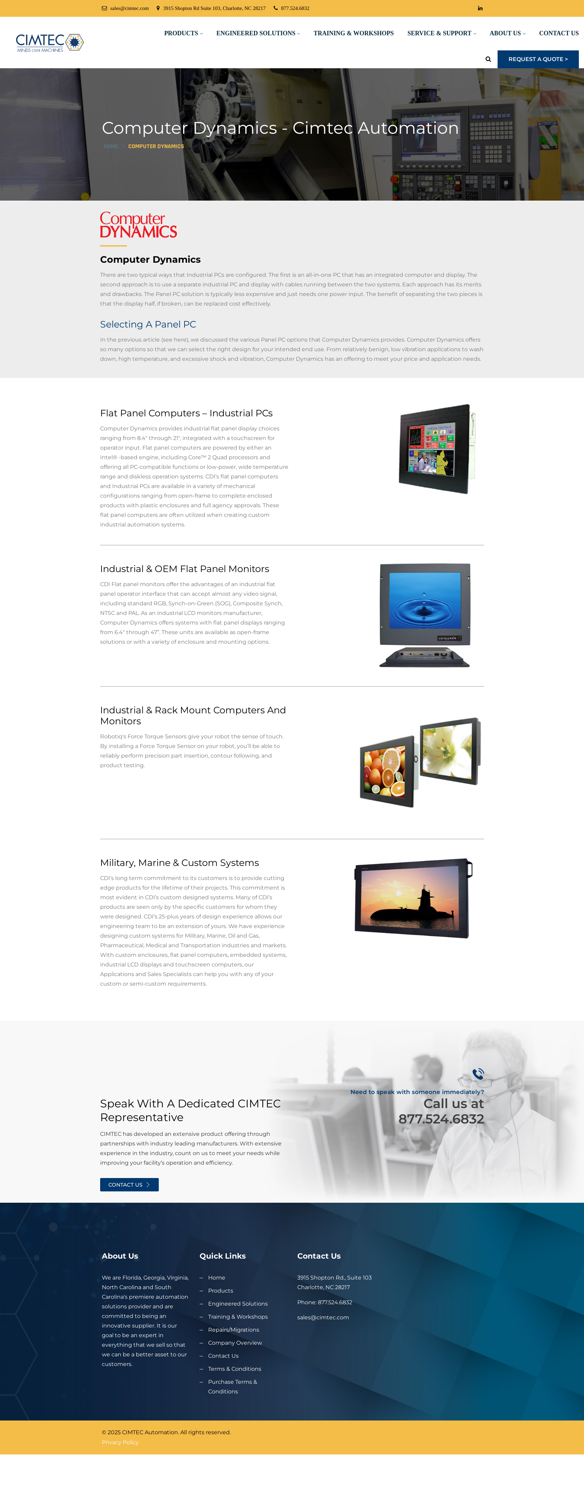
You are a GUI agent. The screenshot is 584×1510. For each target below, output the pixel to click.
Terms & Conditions (234, 1397)
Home (111, 175)
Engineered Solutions (256, 33)
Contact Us (559, 33)
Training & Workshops (353, 33)
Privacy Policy (120, 1470)
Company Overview (235, 1371)
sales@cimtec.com (125, 8)
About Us (505, 33)
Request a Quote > (538, 59)
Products (181, 33)
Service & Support (439, 33)
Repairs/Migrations (233, 1358)
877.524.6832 (292, 8)
